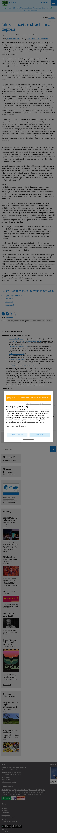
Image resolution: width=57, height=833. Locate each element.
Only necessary (17, 435)
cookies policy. (21, 426)
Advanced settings (28, 439)
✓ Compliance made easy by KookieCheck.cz (38, 404)
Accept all (39, 435)
